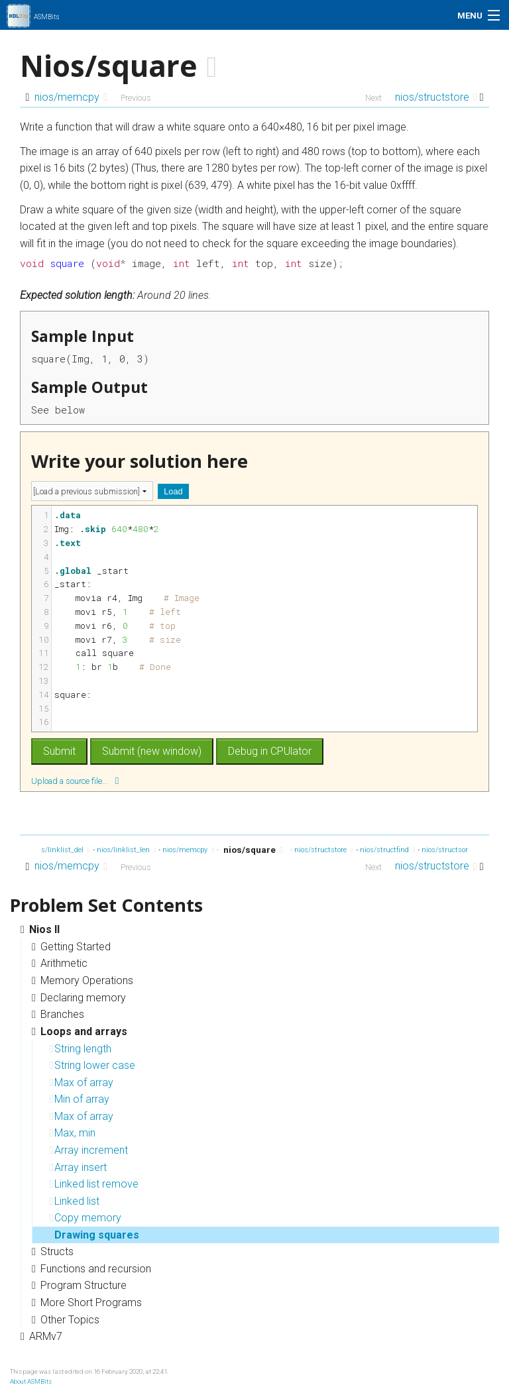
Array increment (89, 1150)
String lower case (92, 1065)
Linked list (74, 1201)
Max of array (81, 1082)
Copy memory (85, 1217)
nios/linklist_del (60, 850)
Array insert (78, 1167)
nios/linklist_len (126, 850)
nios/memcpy (70, 97)
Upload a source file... (75, 780)
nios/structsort (449, 850)
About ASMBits (31, 1381)
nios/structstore (436, 97)
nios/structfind (388, 850)
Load (173, 491)
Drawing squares (94, 1235)
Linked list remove (94, 1184)
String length (80, 1048)
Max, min (72, 1133)
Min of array (79, 1099)
